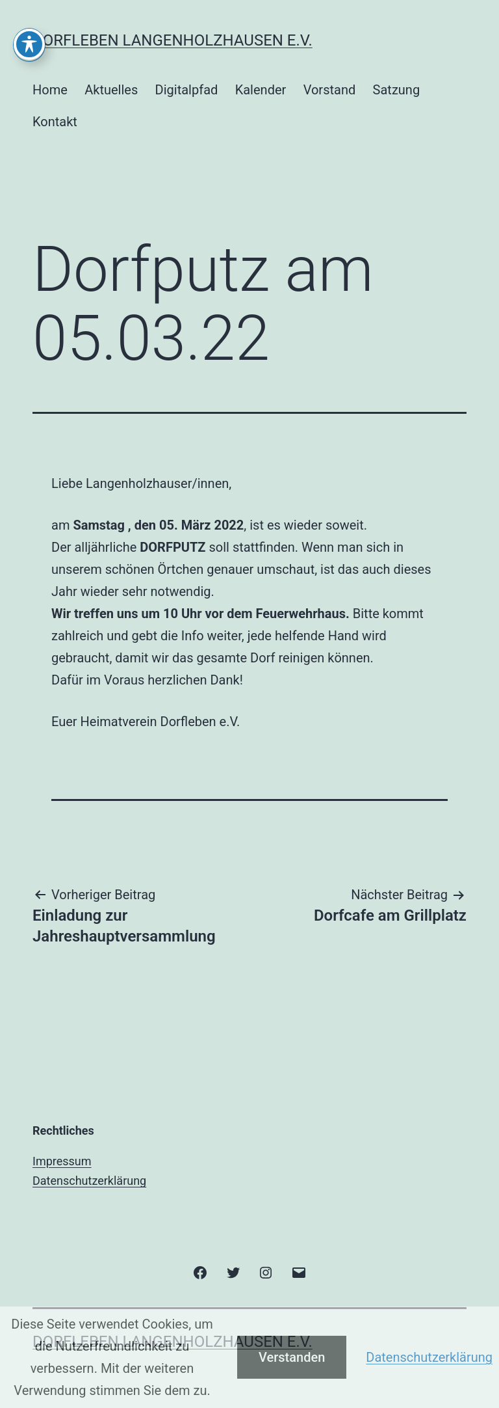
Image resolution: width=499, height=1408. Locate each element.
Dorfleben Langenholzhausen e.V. (172, 40)
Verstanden (292, 1357)
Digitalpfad (186, 90)
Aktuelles (111, 90)
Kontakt (54, 121)
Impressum (62, 1161)
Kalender (261, 90)
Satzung (396, 90)
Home (50, 90)
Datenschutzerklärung (89, 1180)
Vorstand (329, 90)
